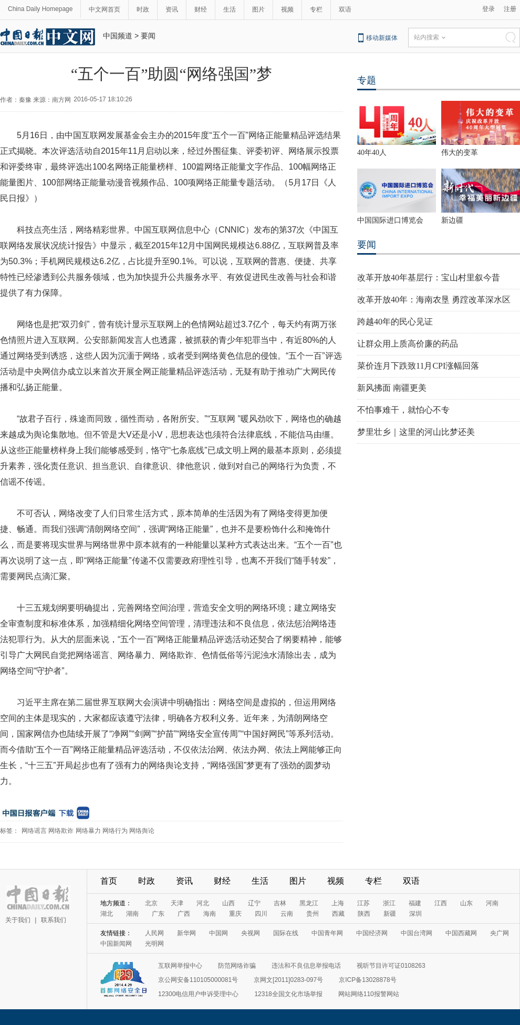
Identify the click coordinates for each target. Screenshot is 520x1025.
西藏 (338, 913)
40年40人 (372, 152)
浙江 (389, 903)
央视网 (250, 933)
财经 (200, 9)
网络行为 (115, 830)
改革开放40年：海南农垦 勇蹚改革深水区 (434, 299)
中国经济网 (372, 933)
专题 (366, 80)
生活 (229, 9)
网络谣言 (34, 830)
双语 (345, 9)
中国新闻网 (116, 943)
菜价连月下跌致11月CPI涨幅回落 (418, 365)
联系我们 (53, 920)
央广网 (499, 933)
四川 (261, 913)
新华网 (186, 933)
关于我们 (17, 920)
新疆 (389, 913)
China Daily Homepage (40, 9)
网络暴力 (88, 830)
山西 (228, 903)
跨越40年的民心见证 (395, 321)
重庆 (235, 913)
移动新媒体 (382, 37)
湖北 (106, 913)
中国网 (218, 933)
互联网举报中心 (180, 965)
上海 (337, 903)
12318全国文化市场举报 (288, 994)
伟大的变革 (459, 152)
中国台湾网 (416, 933)
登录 (488, 9)
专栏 (316, 9)
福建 (415, 903)
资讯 (171, 9)
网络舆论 (141, 830)
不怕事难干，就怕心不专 (403, 409)
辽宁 (254, 903)
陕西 (364, 913)
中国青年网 (327, 933)
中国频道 (117, 36)
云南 (286, 913)
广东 (158, 913)
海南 (209, 913)
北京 (151, 903)
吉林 (280, 903)
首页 (108, 880)
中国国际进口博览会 (390, 220)
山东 (466, 903)
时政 (143, 9)
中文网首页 (104, 9)
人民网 (154, 933)
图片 (258, 9)
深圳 (415, 913)
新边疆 (452, 220)
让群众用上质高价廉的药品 (407, 343)
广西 (184, 913)
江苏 (363, 903)
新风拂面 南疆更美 (392, 387)
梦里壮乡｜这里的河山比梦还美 (416, 431)
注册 (510, 9)
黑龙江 (308, 903)
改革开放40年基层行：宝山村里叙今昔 (428, 277)
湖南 (132, 913)
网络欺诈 (61, 830)
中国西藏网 (461, 933)
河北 (202, 903)
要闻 (148, 36)
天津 (177, 903)
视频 (287, 9)
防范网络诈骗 (237, 965)
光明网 (154, 943)
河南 (492, 903)
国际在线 (285, 933)
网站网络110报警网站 (368, 994)
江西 (440, 903)
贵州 (312, 913)
